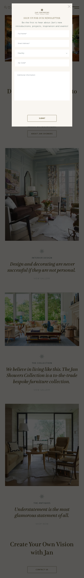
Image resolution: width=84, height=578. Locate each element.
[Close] (69, 6)
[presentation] (42, 108)
